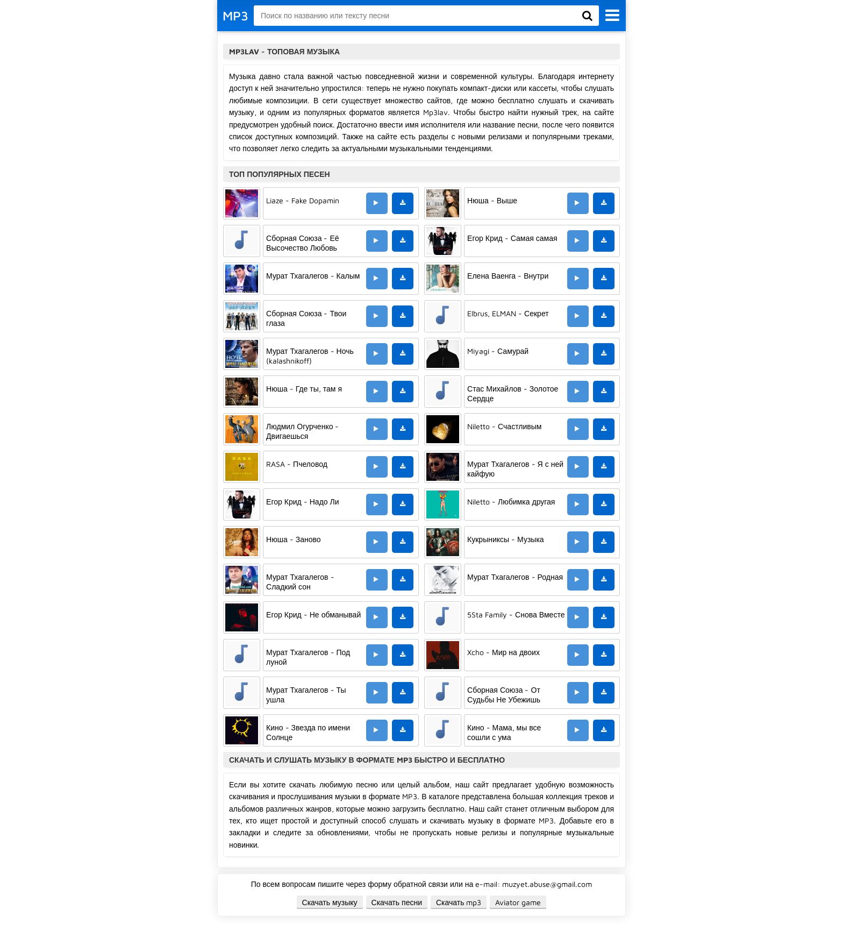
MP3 (235, 15)
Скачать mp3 (459, 902)
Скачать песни (397, 902)
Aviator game (518, 902)
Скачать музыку (330, 902)
